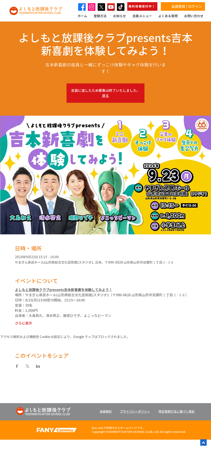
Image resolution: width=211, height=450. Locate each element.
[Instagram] (91, 7)
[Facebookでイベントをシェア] (17, 366)
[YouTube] (111, 7)
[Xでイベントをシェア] (27, 366)
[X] (101, 7)
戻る (105, 95)
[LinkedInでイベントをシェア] (38, 366)
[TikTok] (120, 7)
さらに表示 (23, 323)
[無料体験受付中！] (142, 6)
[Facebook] (82, 7)
